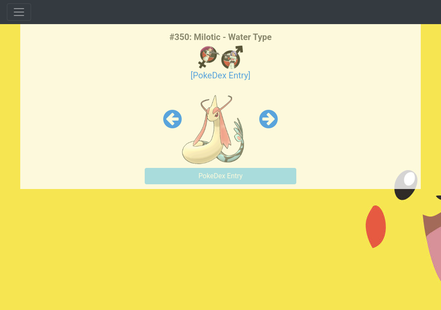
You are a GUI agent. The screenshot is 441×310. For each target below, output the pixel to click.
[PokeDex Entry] (220, 75)
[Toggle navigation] (19, 12)
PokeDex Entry (221, 176)
